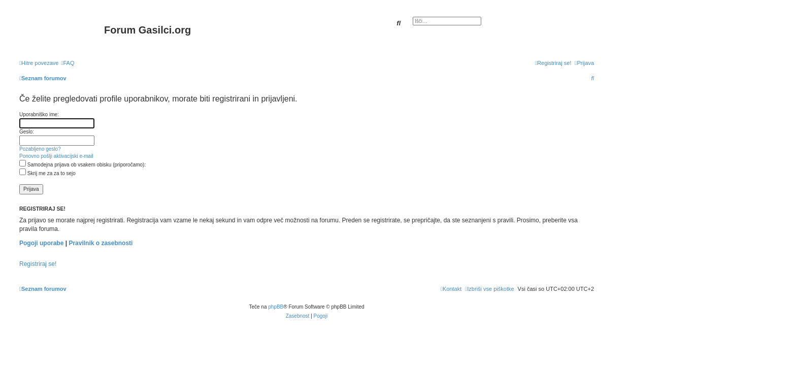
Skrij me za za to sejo (47, 173)
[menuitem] (67, 63)
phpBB (275, 307)
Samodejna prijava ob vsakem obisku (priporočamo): (82, 164)
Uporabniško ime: (39, 114)
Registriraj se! (37, 263)
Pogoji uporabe (41, 243)
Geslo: (26, 132)
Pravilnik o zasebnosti (100, 243)
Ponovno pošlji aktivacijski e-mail (56, 156)
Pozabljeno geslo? (40, 149)
